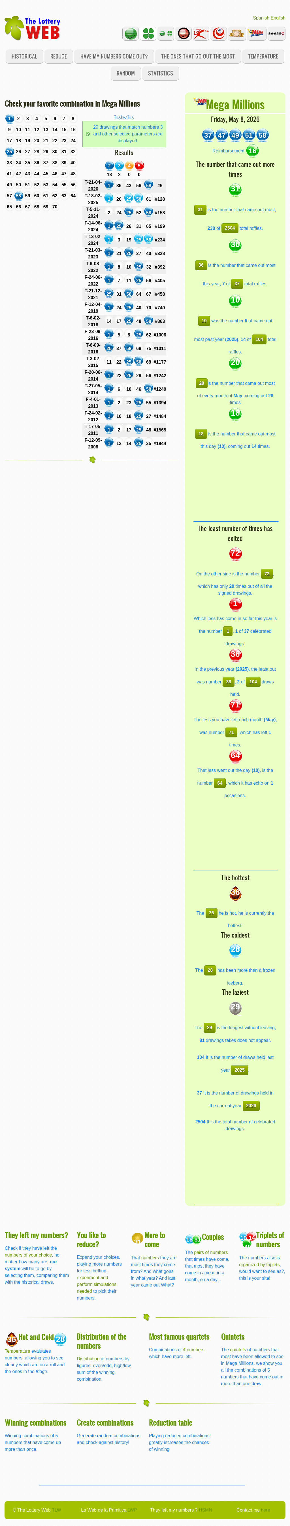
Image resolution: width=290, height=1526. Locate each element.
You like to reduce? (91, 1239)
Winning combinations (35, 1422)
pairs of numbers (211, 1252)
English (278, 18)
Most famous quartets (179, 1336)
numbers (150, 1257)
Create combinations (105, 1422)
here (265, 1510)
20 (201, 383)
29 (209, 1027)
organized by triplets (259, 1264)
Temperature (263, 56)
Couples (213, 1237)
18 (201, 433)
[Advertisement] (235, 486)
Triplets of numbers (270, 1239)
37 (237, 283)
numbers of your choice (28, 1255)
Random (126, 73)
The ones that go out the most (198, 56)
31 (200, 209)
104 (259, 339)
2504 (230, 228)
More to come (154, 1239)
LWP (132, 1510)
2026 (251, 1105)
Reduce (58, 56)
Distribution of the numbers (101, 1340)
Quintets (232, 1336)
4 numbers (193, 1349)
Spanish (261, 18)
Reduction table (170, 1422)
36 (201, 265)
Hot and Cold (36, 1337)
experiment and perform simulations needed (96, 1284)
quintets (238, 1349)
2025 (239, 1070)
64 (219, 783)
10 (204, 320)
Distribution (88, 1358)
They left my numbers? (36, 1235)
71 (231, 732)
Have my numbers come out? (114, 56)
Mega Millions (235, 103)
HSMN (205, 1510)
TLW (56, 1510)
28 (210, 970)
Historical (24, 56)
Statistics (160, 73)
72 (267, 573)
